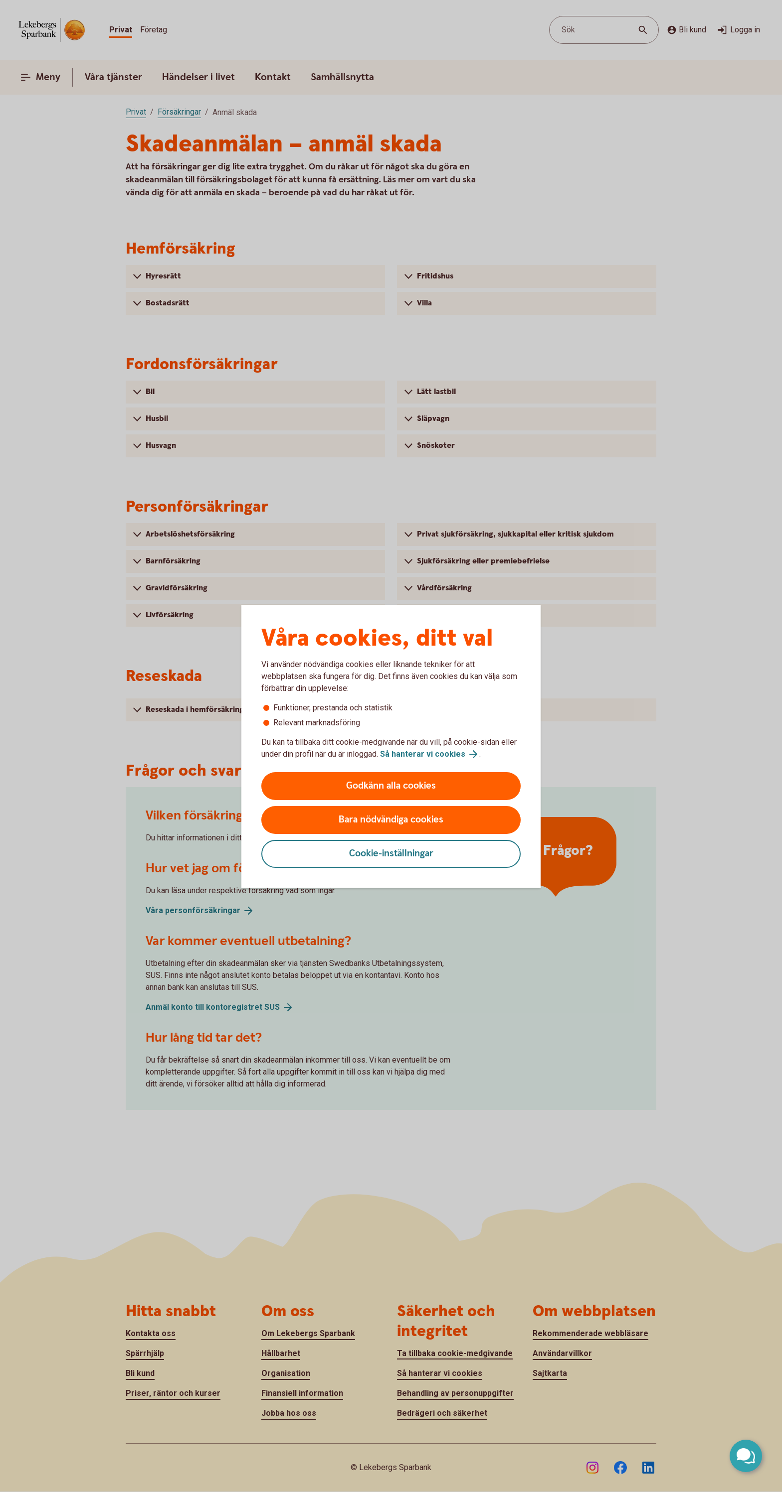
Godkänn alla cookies (391, 786)
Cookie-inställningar (391, 853)
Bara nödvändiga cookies (391, 820)
